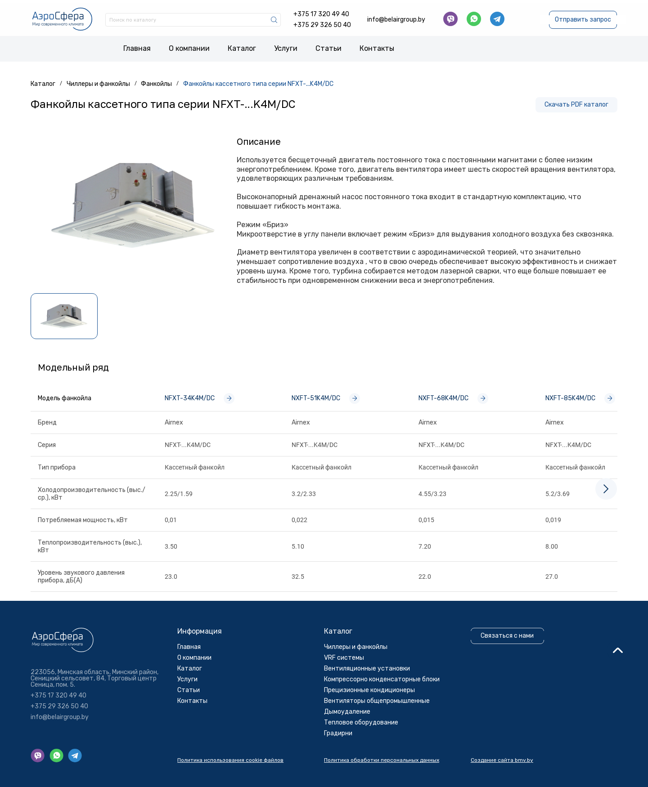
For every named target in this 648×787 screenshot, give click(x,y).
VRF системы (348, 694)
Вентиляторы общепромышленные (381, 737)
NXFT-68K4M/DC (455, 395)
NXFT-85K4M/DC (582, 395)
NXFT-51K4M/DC (327, 395)
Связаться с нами (510, 672)
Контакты (377, 46)
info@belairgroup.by (396, 16)
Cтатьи (328, 46)
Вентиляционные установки (371, 705)
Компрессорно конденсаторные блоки (386, 716)
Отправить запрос (582, 16)
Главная (137, 46)
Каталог (242, 46)
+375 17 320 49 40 (321, 11)
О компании (189, 46)
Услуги (285, 46)
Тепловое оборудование (365, 759)
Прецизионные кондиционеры (373, 726)
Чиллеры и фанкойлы (360, 683)
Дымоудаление (351, 748)
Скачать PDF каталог (575, 102)
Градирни (342, 770)
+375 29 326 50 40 (322, 22)
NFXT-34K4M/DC (201, 395)
